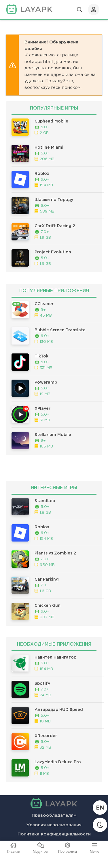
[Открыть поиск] (79, 9)
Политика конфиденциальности (54, 834)
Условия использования (54, 825)
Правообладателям (54, 815)
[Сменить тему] (100, 825)
